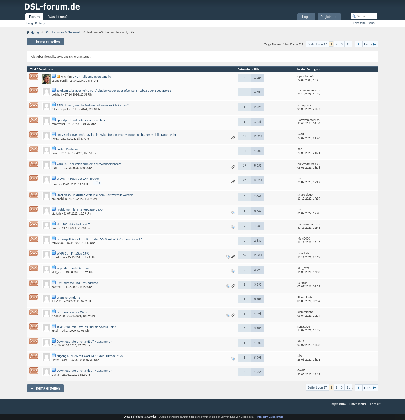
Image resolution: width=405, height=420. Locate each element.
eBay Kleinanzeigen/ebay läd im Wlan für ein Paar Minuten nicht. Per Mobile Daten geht (116, 135)
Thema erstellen (45, 41)
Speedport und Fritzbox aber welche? (82, 120)
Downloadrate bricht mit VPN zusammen (84, 341)
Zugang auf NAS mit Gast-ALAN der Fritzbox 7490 (90, 356)
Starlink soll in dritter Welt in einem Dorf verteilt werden (95, 195)
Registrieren (329, 17)
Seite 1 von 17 (317, 44)
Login (306, 17)
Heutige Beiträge (35, 23)
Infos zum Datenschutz (270, 416)
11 (348, 44)
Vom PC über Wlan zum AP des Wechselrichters (89, 164)
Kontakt (375, 404)
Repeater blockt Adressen (74, 268)
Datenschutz (357, 404)
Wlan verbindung (68, 297)
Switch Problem (67, 149)
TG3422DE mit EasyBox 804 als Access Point (86, 327)
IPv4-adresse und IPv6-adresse (77, 283)
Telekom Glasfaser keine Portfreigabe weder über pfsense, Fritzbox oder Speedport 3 (114, 90)
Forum (34, 17)
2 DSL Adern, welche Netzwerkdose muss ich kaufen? (93, 105)
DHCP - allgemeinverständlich (92, 76)
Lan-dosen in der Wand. (73, 312)
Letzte (370, 44)
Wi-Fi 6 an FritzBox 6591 (73, 253)
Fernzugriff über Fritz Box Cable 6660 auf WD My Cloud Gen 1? (99, 239)
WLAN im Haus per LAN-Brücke (78, 178)
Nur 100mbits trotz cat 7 (73, 224)
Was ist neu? (58, 17)
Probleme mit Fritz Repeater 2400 (80, 209)
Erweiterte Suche (364, 23)
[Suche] (364, 16)
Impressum (338, 404)
